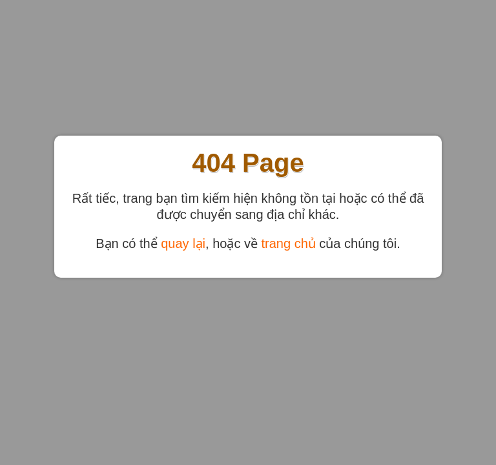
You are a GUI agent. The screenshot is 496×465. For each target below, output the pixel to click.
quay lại (183, 243)
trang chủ (289, 243)
